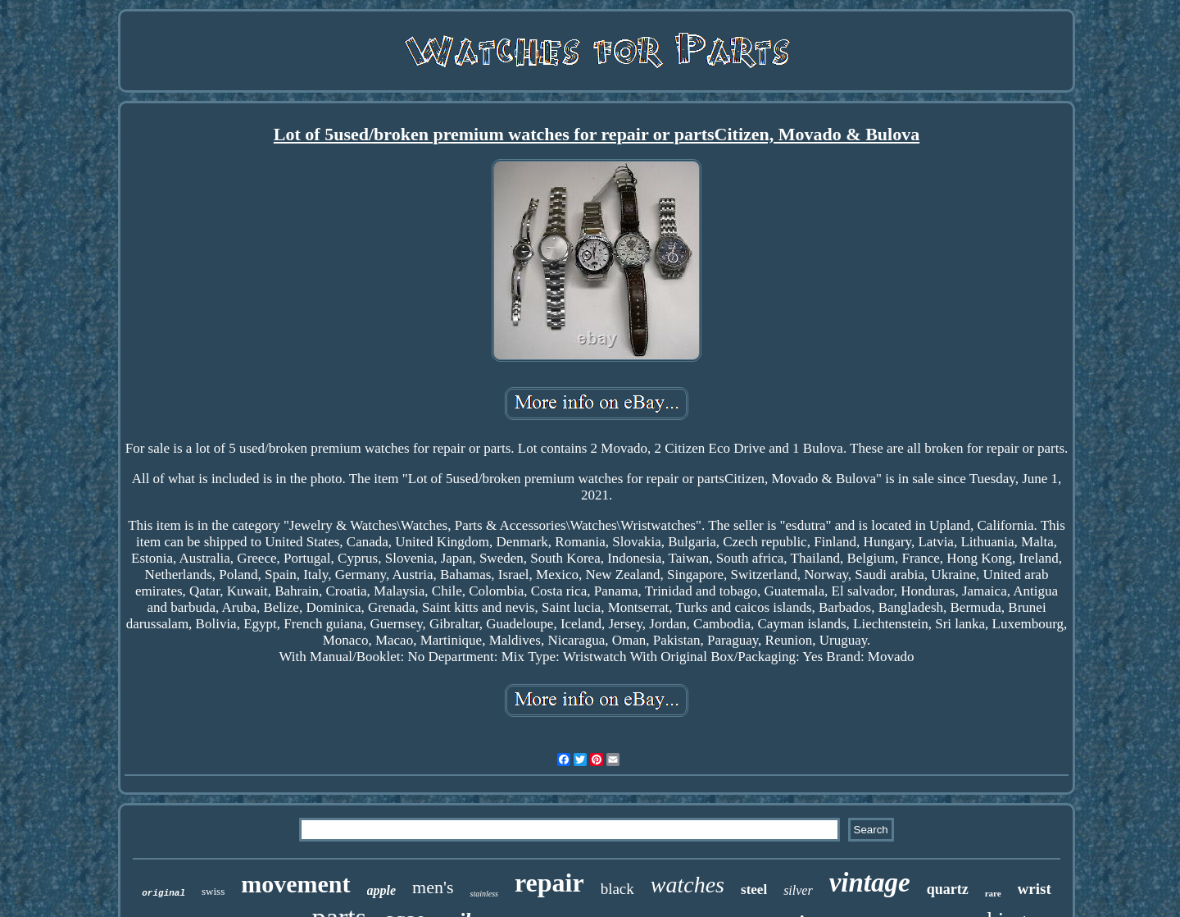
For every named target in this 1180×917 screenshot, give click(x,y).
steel (754, 889)
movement (295, 883)
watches (687, 884)
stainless (483, 893)
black (617, 888)
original (163, 893)
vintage (869, 882)
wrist (1034, 888)
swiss (213, 891)
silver (798, 890)
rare (993, 893)
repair (549, 882)
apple (382, 890)
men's (432, 887)
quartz (948, 889)
